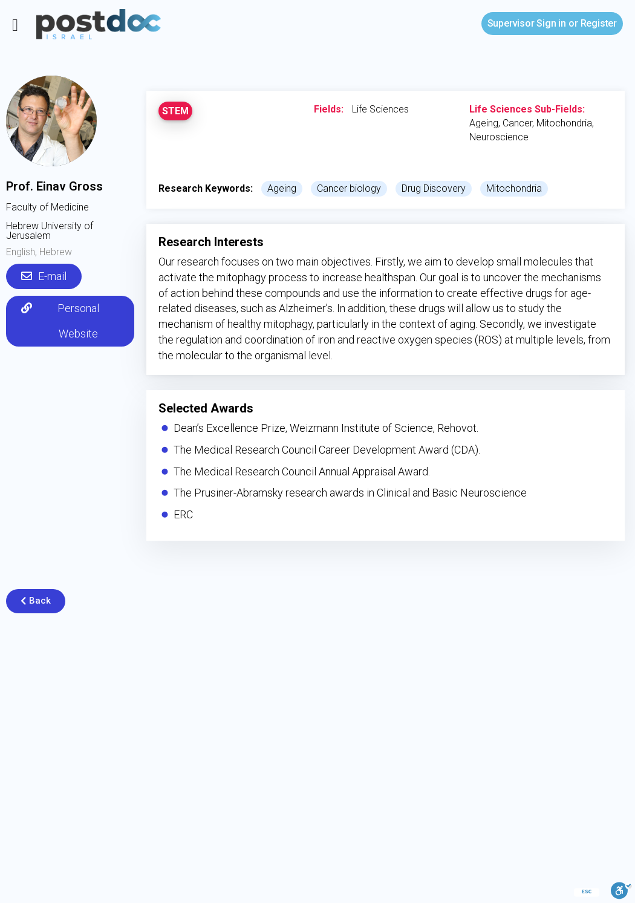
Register (599, 23)
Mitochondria (514, 188)
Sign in (526, 23)
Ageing (281, 188)
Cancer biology (349, 188)
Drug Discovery (434, 188)
